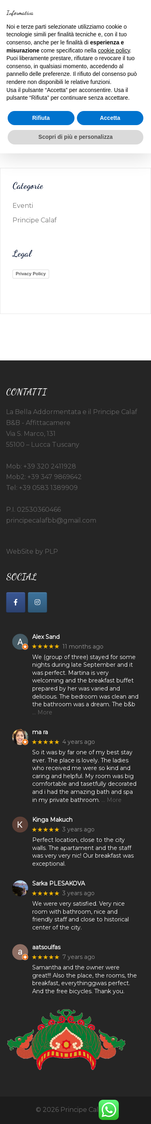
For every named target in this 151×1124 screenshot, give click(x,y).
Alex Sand (46, 637)
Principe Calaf (34, 220)
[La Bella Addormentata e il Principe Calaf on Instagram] (37, 602)
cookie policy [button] (114, 50)
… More (42, 712)
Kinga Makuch (52, 819)
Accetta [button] (110, 118)
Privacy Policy (31, 273)
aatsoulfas (46, 947)
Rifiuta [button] (41, 118)
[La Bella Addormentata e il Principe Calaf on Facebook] (15, 602)
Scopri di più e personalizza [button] (75, 137)
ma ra (40, 732)
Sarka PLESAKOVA (58, 883)
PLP (51, 551)
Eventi (22, 205)
